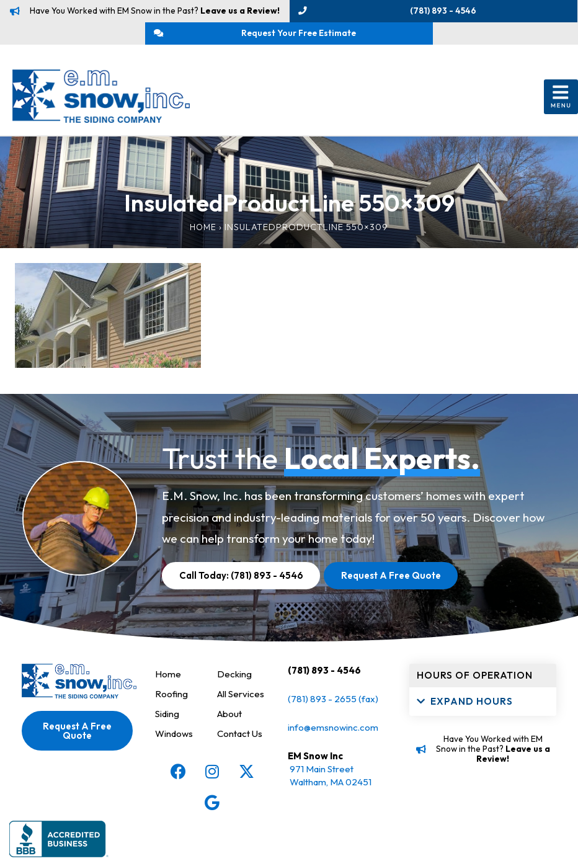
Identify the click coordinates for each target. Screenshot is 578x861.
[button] (561, 118)
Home (200, 248)
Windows (175, 754)
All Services (243, 715)
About (230, 734)
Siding (168, 734)
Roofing (172, 715)
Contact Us (241, 754)
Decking (235, 695)
